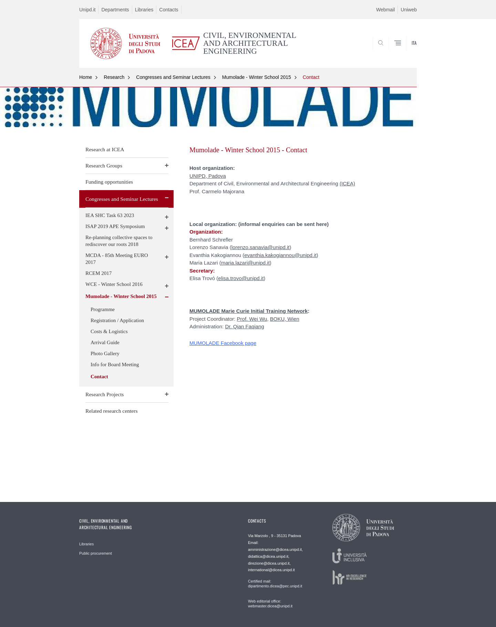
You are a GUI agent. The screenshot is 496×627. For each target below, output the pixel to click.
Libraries (144, 9)
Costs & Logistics (109, 331)
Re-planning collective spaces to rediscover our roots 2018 (119, 241)
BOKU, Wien (284, 319)
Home (85, 77)
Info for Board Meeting (115, 364)
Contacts (168, 9)
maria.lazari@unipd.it (245, 263)
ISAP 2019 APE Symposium (115, 226)
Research (114, 77)
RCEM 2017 (98, 273)
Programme (103, 309)
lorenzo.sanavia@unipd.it (260, 247)
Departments (115, 9)
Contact (311, 77)
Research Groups (103, 165)
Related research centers (111, 411)
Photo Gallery (105, 353)
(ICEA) (347, 183)
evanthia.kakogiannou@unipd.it (280, 255)
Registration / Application (117, 320)
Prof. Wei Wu (252, 319)
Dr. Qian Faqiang (244, 326)
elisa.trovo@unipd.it (241, 278)
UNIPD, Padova (207, 176)
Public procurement (95, 553)
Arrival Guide (105, 342)
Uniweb (409, 9)
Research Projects (104, 394)
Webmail (385, 9)
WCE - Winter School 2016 (114, 284)
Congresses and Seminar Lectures (173, 77)
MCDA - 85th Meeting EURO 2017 (116, 259)
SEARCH (404, 51)
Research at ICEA (104, 149)
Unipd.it (87, 9)
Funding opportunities (109, 182)
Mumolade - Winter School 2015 (256, 77)
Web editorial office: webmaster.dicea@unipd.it (270, 603)
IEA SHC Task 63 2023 (109, 215)
